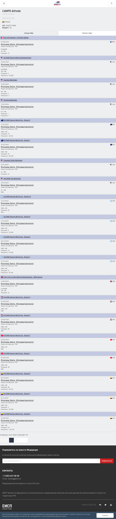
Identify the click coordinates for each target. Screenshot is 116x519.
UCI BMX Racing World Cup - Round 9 (17, 217)
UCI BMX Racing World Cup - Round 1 (17, 140)
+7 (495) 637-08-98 (10, 476)
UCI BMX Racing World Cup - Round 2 (17, 120)
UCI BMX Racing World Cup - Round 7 (17, 257)
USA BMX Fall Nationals (12, 179)
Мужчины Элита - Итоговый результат (17, 44)
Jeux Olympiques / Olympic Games (16, 38)
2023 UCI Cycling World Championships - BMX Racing (23, 277)
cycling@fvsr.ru (14, 479)
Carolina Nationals (10, 80)
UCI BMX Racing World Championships (17, 58)
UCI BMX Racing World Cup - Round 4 (17, 297)
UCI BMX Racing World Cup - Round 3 (17, 315)
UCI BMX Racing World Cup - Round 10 (17, 197)
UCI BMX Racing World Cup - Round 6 (17, 414)
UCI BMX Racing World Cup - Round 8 (17, 237)
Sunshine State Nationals (13, 161)
